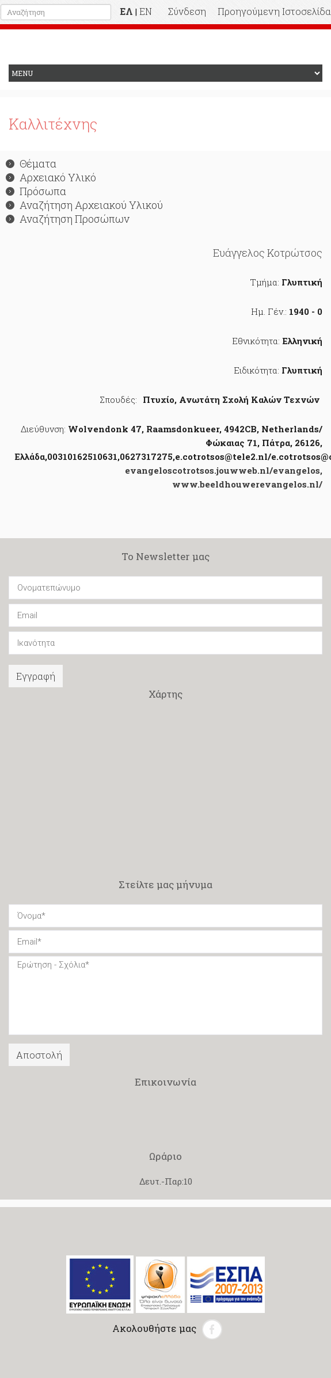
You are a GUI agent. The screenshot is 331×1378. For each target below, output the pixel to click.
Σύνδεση (187, 11)
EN (145, 11)
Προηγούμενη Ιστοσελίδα (274, 11)
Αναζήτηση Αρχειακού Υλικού (84, 205)
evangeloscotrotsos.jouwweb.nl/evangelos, (223, 470)
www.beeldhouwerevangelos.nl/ (247, 484)
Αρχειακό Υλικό (51, 177)
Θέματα (31, 163)
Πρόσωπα (36, 191)
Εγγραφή (35, 676)
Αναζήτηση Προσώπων (68, 219)
